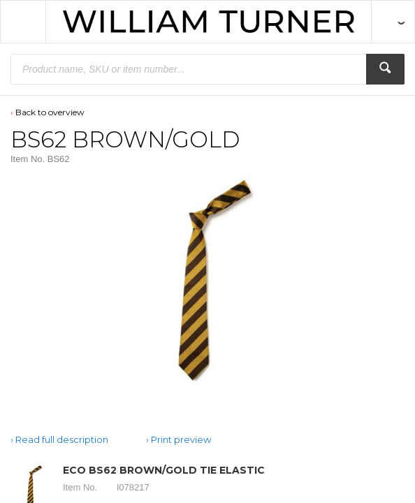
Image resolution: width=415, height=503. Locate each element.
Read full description (61, 439)
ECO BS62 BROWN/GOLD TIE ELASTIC (164, 470)
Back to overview (50, 112)
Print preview (181, 439)
